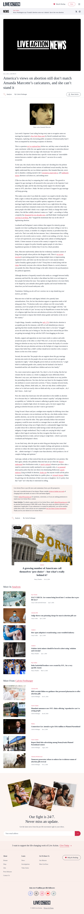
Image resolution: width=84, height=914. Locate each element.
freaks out (43, 472)
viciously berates (58, 475)
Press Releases (7, 871)
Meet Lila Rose (43, 864)
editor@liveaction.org (25, 497)
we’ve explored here (34, 146)
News (23, 860)
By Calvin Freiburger (21, 94)
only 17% (46, 322)
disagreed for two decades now (35, 215)
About (5, 856)
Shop (4, 864)
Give (71, 4)
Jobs (4, 868)
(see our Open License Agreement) (56, 508)
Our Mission (43, 860)
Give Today (66, 845)
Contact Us (6, 875)
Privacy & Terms (49, 908)
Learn (23, 856)
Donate (5, 860)
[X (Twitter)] (76, 12)
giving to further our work (56, 491)
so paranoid (61, 467)
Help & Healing (59, 4)
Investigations (25, 864)
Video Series (25, 868)
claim (17, 265)
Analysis (7, 94)
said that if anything (21, 218)
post (38, 136)
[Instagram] (80, 12)
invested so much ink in (50, 173)
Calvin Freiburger (24, 680)
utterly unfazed (46, 464)
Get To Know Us (44, 856)
